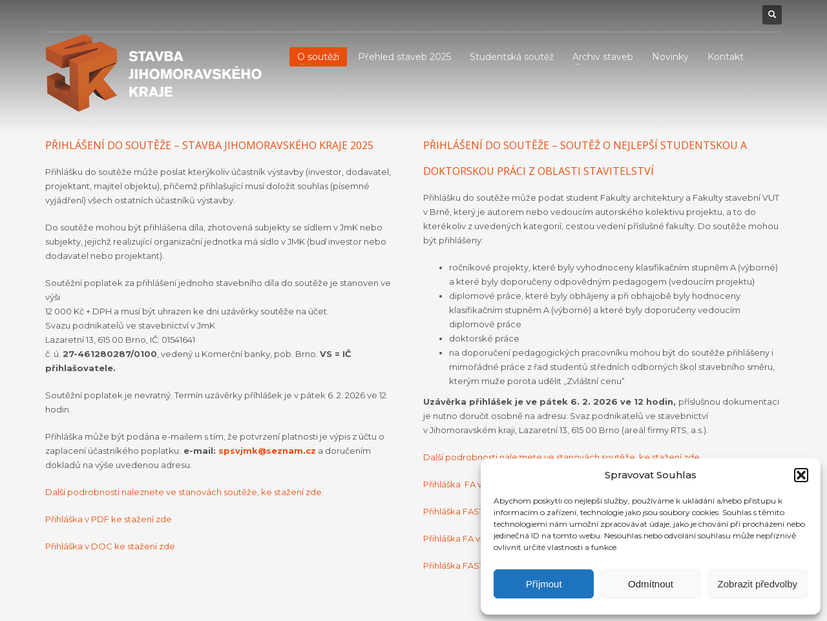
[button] (801, 475)
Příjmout (544, 583)
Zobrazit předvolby (757, 583)
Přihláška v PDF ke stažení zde (108, 519)
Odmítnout (650, 583)
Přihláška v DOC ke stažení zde (110, 546)
